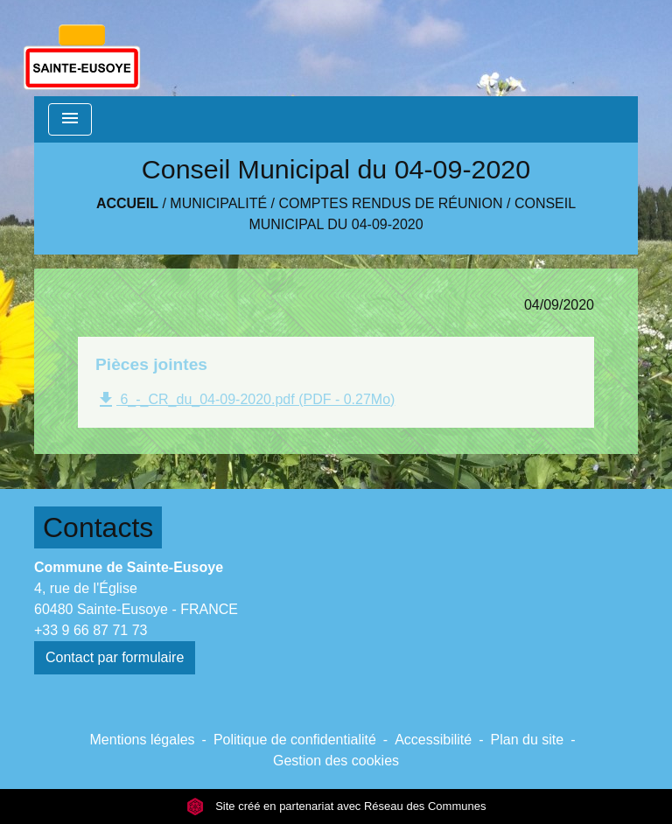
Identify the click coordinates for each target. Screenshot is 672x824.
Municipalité (218, 203)
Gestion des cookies (336, 760)
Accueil (127, 203)
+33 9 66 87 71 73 (90, 630)
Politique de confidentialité (295, 739)
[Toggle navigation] (70, 119)
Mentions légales (142, 739)
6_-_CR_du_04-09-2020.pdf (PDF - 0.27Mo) (245, 399)
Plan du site (527, 739)
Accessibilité (433, 739)
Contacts (98, 527)
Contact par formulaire (115, 657)
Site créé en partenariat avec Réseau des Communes (336, 806)
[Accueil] (82, 48)
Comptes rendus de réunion (391, 203)
